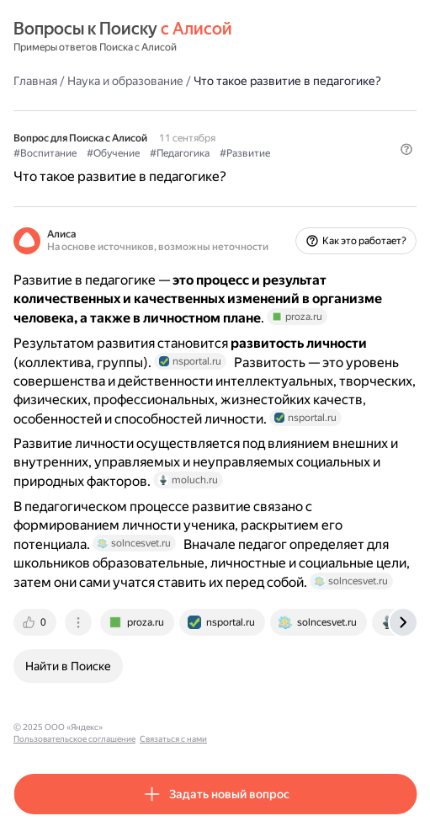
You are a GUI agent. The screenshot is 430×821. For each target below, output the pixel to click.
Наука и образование (125, 81)
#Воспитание (45, 153)
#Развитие (245, 153)
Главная (35, 81)
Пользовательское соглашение (171, 727)
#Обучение (113, 153)
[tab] (36, 622)
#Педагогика (180, 153)
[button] (406, 149)
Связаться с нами (270, 727)
